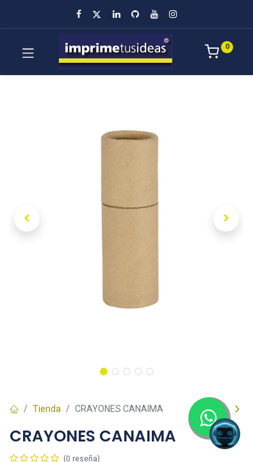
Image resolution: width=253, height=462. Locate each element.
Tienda (47, 409)
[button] (27, 219)
